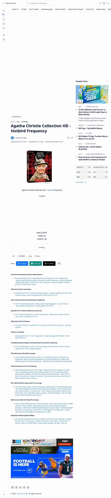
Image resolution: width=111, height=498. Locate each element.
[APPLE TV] (84, 167)
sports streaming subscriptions (27, 280)
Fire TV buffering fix (22, 347)
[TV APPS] (89, 133)
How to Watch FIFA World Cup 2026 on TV (30, 357)
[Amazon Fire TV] (100, 167)
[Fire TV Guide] (34, 9)
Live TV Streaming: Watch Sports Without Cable (32, 372)
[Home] (4, 11)
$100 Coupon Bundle (45, 423)
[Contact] (4, 39)
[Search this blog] (41, 3)
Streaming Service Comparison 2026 (56, 370)
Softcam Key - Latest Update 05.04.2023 (90, 148)
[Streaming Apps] (47, 9)
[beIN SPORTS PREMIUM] (95, 154)
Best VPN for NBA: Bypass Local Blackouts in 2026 (51, 410)
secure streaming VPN (34, 295)
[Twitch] (28, 487)
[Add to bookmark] (106, 87)
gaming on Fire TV (31, 316)
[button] (3, 3)
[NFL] (100, 177)
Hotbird (50, 190)
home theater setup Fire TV (25, 306)
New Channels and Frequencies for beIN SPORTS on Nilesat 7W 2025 (92, 158)
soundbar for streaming (37, 325)
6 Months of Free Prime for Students (52, 419)
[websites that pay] (92, 107)
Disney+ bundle (57, 282)
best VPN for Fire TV (22, 293)
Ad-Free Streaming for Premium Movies (46, 374)
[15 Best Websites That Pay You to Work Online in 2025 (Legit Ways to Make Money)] (92, 94)
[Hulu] (84, 172)
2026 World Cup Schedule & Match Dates (57, 361)
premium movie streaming (48, 280)
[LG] (100, 172)
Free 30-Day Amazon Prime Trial (26, 419)
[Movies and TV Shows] (76, 9)
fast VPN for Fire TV (50, 295)
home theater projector (55, 325)
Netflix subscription (22, 282)
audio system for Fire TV (44, 306)
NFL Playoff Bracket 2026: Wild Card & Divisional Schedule (36, 389)
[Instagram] (16, 487)
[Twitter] (20, 487)
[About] (4, 35)
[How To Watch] (60, 9)
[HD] (13, 256)
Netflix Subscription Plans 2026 (47, 421)
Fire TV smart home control (25, 304)
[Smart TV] (15, 9)
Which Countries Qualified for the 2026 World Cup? (42, 359)
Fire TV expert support (33, 349)
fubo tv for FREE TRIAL (29, 423)
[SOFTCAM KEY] (91, 144)
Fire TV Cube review (41, 314)
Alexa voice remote (56, 314)
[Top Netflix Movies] (103, 125)
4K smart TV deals (21, 325)
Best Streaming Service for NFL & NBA (28, 370)
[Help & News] (101, 9)
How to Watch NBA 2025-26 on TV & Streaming (31, 404)
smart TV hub (63, 304)
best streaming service (23, 278)
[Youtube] (24, 487)
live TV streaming (61, 278)
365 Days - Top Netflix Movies (90, 128)
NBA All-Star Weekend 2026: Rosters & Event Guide (41, 408)
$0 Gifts (57, 423)
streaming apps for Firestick (54, 336)
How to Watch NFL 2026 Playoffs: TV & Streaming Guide (52, 387)
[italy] (30, 256)
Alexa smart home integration (46, 304)
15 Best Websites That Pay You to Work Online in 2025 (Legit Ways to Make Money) (92, 112)
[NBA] (84, 177)
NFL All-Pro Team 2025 (23, 387)
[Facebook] (12, 487)
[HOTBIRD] (21, 256)
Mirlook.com (11, 3)
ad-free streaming (65, 280)
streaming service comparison (43, 278)
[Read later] (68, 137)
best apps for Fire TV (22, 336)
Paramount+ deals (29, 284)
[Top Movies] (92, 125)
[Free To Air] (90, 9)
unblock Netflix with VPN (58, 293)
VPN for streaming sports (40, 293)
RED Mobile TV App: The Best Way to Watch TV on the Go (93, 137)
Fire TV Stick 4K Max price (24, 314)
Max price (47, 282)
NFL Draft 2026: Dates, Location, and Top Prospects (42, 393)
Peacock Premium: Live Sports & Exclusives (45, 376)
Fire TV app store (37, 336)
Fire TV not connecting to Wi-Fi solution (44, 347)
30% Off (64, 423)
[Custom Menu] (4, 24)
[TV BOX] (24, 9)
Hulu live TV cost (36, 282)
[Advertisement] (60, 30)
